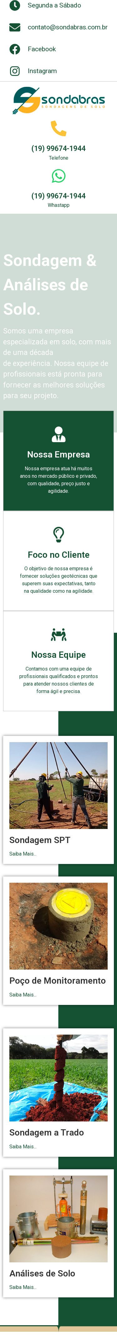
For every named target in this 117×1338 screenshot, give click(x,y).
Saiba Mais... (23, 854)
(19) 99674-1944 (58, 148)
